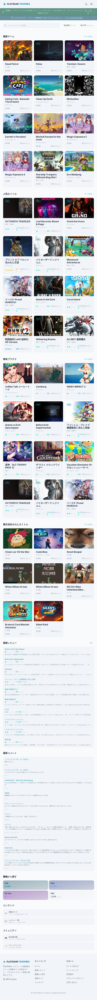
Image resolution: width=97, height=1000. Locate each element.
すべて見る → (89, 36)
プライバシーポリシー (75, 978)
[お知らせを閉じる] (93, 11)
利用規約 (69, 974)
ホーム (37, 966)
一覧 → (91, 643)
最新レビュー (40, 970)
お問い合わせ (71, 982)
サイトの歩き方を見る (74, 18)
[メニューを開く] (91, 4)
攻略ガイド (39, 978)
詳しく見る (88, 11)
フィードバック (72, 970)
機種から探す (40, 974)
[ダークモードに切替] (86, 4)
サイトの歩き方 (72, 966)
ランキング (39, 982)
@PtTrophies (10, 979)
